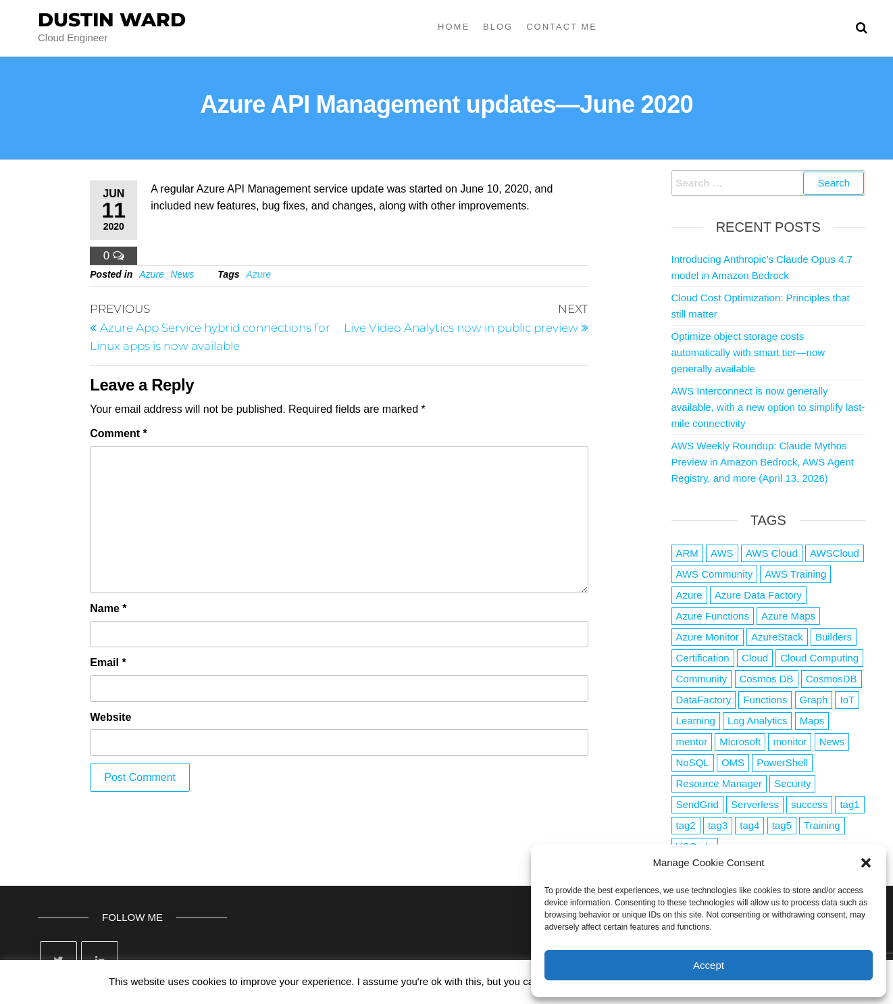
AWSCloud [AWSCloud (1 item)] (834, 553)
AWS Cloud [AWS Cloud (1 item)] (772, 553)
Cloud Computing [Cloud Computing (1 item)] (819, 657)
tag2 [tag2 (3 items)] (686, 825)
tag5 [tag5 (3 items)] (782, 825)
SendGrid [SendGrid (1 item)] (697, 804)
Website (110, 717)
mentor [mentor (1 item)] (692, 741)
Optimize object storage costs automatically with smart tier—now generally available (748, 352)
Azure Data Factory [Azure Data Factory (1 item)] (758, 595)
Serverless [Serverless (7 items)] (755, 804)
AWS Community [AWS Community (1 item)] (714, 574)
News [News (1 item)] (832, 741)
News (182, 274)
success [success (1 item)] (809, 804)
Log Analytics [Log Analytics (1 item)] (757, 720)
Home (453, 27)
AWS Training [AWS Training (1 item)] (795, 574)
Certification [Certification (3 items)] (703, 657)
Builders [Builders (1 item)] (833, 637)
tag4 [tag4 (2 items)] (749, 825)
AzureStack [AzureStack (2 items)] (777, 637)
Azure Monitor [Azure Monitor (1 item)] (707, 637)
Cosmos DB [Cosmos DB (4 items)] (767, 678)
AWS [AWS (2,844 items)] (722, 553)
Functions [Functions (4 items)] (765, 699)
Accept (708, 965)
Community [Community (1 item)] (702, 678)
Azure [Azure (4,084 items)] (689, 595)
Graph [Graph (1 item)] (814, 699)
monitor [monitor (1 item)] (790, 741)
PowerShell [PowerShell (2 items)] (782, 762)
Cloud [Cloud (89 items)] (755, 657)
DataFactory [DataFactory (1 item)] (704, 699)
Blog (498, 27)
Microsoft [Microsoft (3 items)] (740, 741)
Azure (151, 274)
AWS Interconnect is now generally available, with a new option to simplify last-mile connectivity (768, 407)
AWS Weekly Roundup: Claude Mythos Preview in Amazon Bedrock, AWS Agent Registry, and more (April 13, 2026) (762, 462)
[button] (866, 863)
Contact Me (561, 27)
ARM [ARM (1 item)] (687, 553)
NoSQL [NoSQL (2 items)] (692, 762)
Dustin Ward (112, 19)
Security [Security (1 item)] (792, 783)
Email (108, 662)
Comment (118, 433)
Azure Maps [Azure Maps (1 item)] (788, 616)
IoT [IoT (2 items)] (847, 699)
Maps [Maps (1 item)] (812, 720)
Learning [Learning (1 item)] (695, 720)
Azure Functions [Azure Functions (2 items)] (712, 616)
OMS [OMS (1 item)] (732, 762)
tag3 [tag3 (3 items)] (718, 825)
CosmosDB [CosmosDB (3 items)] (831, 678)
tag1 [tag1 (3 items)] (849, 804)
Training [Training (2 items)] (822, 825)
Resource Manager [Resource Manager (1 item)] (719, 783)
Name (108, 608)
